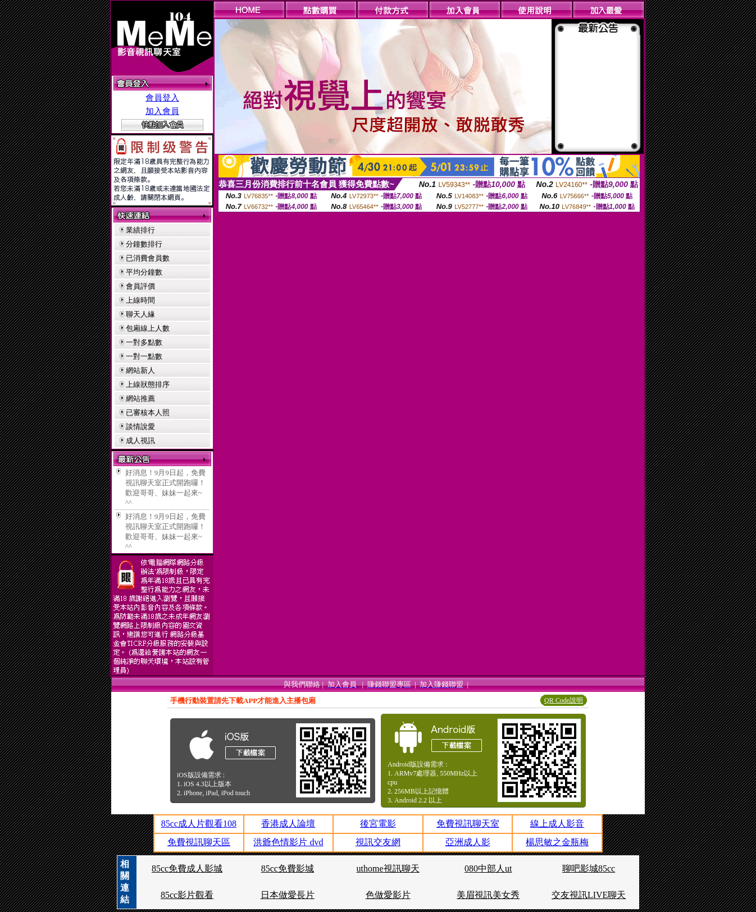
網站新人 (140, 370)
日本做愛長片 (288, 895)
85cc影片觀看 (187, 895)
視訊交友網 (378, 842)
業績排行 (140, 230)
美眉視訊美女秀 (488, 895)
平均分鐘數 (144, 272)
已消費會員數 (148, 258)
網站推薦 (140, 398)
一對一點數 (144, 356)
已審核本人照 (148, 412)
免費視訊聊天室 (467, 823)
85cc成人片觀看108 (198, 823)
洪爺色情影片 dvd (288, 842)
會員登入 (162, 97)
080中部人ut (488, 868)
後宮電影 (378, 823)
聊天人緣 (140, 314)
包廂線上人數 (148, 328)
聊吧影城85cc (588, 868)
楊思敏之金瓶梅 (557, 842)
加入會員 (162, 111)
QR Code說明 (563, 700)
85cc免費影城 (287, 868)
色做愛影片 (388, 895)
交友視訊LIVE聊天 (589, 895)
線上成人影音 (557, 823)
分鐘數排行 (144, 244)
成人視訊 (140, 440)
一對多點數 (144, 342)
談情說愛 (140, 426)
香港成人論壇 (288, 823)
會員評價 (140, 286)
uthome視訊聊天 (388, 868)
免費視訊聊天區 (198, 842)
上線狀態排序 (148, 384)
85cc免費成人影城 (187, 868)
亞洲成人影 (467, 842)
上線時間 (140, 300)
